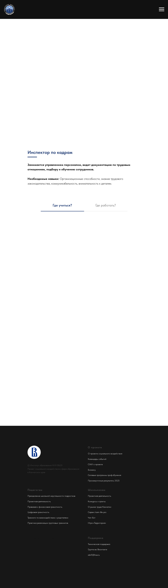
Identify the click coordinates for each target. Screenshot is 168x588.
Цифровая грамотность (38, 512)
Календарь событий (97, 459)
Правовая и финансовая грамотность (45, 507)
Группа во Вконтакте (97, 549)
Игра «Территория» (97, 523)
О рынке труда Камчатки (99, 507)
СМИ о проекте (95, 464)
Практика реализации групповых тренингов (48, 523)
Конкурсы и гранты (97, 501)
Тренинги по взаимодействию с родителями (48, 517)
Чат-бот (91, 517)
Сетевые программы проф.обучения (104, 475)
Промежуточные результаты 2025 (104, 480)
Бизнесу (92, 470)
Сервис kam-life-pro (97, 512)
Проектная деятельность (39, 501)
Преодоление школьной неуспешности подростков (51, 496)
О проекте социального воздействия (105, 453)
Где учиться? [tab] (62, 205)
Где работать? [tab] (105, 205)
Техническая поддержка (99, 544)
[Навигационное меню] (161, 9)
